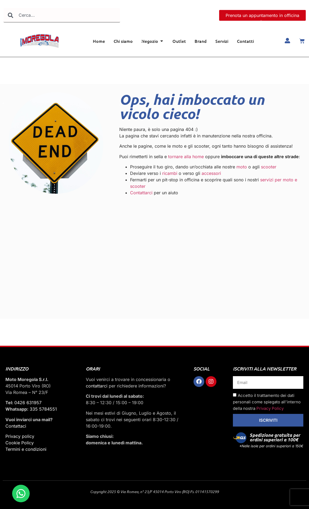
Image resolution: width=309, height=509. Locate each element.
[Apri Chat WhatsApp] (21, 493)
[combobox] (62, 15)
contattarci (96, 386)
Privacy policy (19, 436)
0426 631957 (28, 402)
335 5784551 (43, 409)
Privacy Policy (270, 408)
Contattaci (15, 426)
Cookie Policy (19, 442)
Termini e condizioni (25, 449)
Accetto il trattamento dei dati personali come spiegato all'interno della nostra (267, 402)
